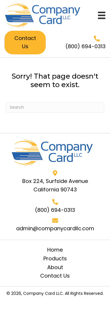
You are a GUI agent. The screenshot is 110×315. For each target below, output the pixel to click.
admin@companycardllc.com (55, 228)
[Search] (55, 107)
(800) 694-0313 (85, 46)
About (55, 267)
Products (55, 258)
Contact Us (55, 275)
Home (55, 249)
